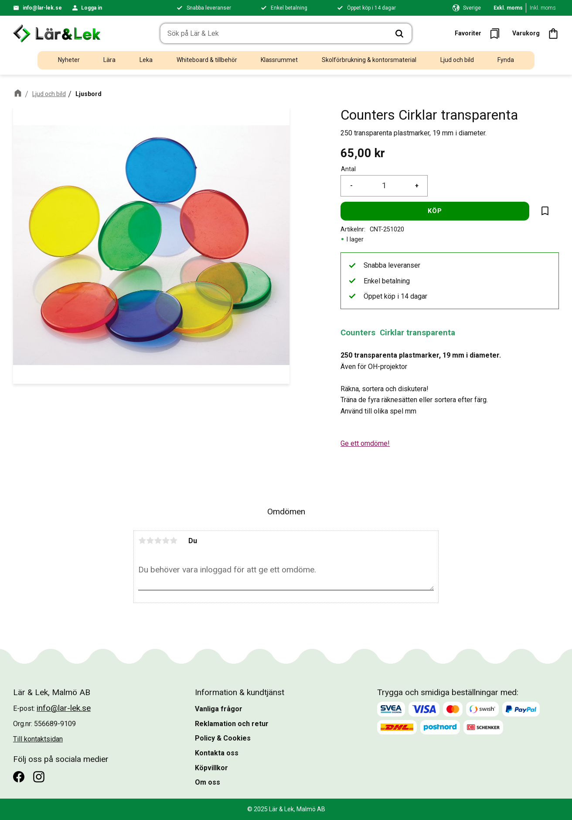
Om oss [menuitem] (207, 782)
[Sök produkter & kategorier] (273, 34)
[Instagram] (39, 777)
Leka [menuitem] (146, 59)
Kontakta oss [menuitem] (216, 753)
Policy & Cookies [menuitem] (223, 738)
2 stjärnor (150, 540)
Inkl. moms (543, 8)
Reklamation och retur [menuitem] (232, 724)
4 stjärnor (166, 540)
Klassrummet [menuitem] (279, 59)
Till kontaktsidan (38, 739)
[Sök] (399, 34)
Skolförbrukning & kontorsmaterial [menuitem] (369, 59)
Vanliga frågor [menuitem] (218, 709)
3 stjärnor (158, 540)
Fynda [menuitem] (505, 59)
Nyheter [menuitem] (69, 59)
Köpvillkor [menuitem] (211, 768)
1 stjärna (142, 540)
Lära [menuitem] (109, 59)
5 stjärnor (173, 540)
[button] (479, 33)
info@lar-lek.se (42, 8)
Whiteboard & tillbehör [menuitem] (207, 59)
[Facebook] (19, 777)
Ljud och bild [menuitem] (457, 59)
